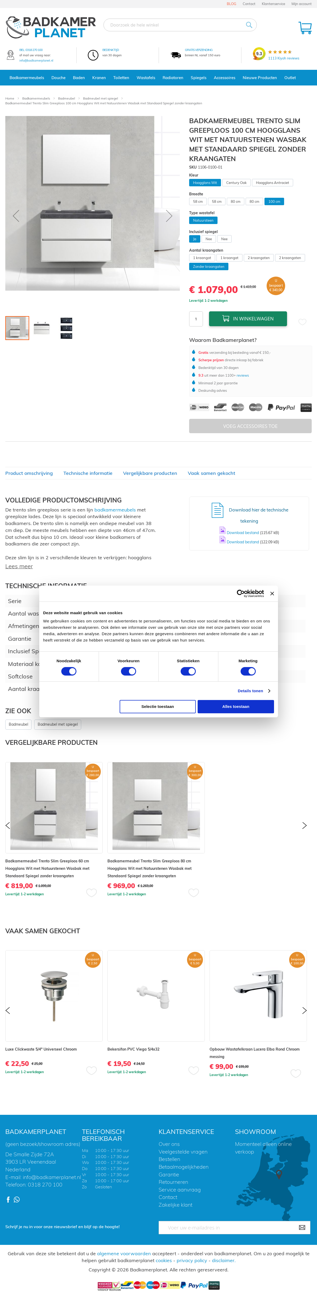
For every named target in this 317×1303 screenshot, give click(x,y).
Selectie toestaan (157, 706)
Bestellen (169, 1159)
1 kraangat (202, 258)
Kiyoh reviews (283, 58)
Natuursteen (203, 220)
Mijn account (302, 4)
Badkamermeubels (27, 77)
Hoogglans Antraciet (272, 182)
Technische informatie (87, 473)
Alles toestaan (235, 706)
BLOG (231, 4)
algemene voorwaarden (124, 1253)
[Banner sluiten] (272, 593)
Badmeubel (67, 98)
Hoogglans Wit (205, 182)
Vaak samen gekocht (211, 473)
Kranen (99, 77)
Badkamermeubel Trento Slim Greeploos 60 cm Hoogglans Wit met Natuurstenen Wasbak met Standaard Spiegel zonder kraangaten (47, 868)
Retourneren (173, 1182)
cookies (164, 1260)
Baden (79, 77)
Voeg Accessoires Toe (250, 426)
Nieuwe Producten (260, 77)
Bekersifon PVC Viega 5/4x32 (133, 1049)
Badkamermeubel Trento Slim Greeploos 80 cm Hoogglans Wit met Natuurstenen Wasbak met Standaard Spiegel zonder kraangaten (149, 868)
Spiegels (198, 77)
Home (10, 98)
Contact (249, 4)
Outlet (290, 77)
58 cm (198, 201)
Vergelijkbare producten (150, 473)
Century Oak (236, 182)
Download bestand (243, 532)
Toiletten (121, 77)
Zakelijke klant (175, 1204)
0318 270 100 (33, 50)
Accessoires (224, 77)
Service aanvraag (180, 1189)
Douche (58, 77)
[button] (16, 216)
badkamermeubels (115, 510)
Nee (209, 239)
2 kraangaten (259, 258)
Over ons (169, 1144)
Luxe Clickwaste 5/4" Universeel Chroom (41, 1049)
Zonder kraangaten (208, 266)
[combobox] (180, 25)
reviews (242, 375)
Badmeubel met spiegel (101, 98)
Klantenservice (273, 4)
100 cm (274, 201)
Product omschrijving (29, 473)
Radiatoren (173, 77)
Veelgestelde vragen (183, 1151)
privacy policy (192, 1260)
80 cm (235, 201)
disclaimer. (224, 1260)
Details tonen (250, 691)
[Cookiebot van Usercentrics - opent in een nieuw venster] (241, 593)
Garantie (169, 1174)
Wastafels (146, 77)
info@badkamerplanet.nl (36, 60)
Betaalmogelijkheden (184, 1166)
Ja (194, 239)
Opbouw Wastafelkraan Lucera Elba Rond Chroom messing (255, 1053)
